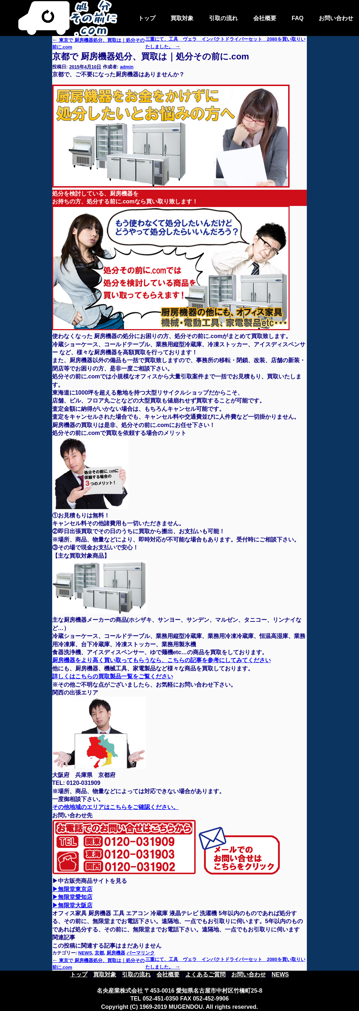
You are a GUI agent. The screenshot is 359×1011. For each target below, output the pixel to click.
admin (126, 66)
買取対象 (182, 18)
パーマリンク (141, 953)
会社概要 (264, 18)
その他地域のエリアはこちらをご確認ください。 (115, 807)
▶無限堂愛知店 (72, 897)
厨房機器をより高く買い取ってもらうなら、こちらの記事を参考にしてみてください (161, 660)
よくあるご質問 (205, 974)
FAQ (298, 18)
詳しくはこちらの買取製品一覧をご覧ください (112, 676)
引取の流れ (223, 18)
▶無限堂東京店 (72, 889)
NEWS (85, 953)
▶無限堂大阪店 (72, 905)
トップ (146, 18)
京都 (99, 953)
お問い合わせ (336, 18)
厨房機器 (115, 953)
